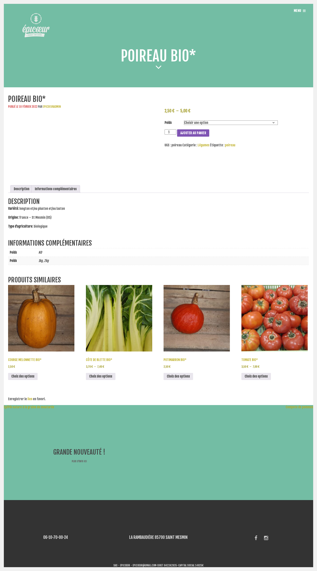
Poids (168, 123)
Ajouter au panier (193, 133)
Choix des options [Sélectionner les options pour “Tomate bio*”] (256, 376)
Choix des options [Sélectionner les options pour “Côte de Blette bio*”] (100, 376)
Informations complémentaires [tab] (56, 189)
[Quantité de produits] (170, 132)
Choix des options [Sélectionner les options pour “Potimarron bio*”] (178, 376)
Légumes (203, 145)
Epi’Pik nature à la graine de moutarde (27, 407)
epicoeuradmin (52, 106)
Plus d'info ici (79, 461)
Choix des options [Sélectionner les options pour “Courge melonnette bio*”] (22, 376)
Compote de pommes (301, 407)
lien (29, 399)
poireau (230, 145)
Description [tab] (21, 189)
